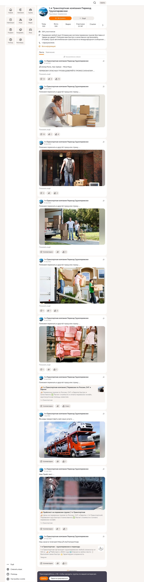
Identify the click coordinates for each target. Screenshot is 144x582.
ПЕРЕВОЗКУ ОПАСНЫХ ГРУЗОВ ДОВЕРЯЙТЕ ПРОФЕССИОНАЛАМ (66, 71)
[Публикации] (11, 21)
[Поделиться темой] (50, 79)
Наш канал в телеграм (48, 542)
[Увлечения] (20, 11)
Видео (68, 24)
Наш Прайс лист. (46, 474)
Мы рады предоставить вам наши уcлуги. (55, 419)
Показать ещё (44, 74)
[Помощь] (11, 41)
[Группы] (30, 11)
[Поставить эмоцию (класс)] (57, 79)
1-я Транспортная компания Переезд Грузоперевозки (66, 61)
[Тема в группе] (72, 65)
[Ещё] (20, 564)
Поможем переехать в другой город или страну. (58, 92)
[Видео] (30, 21)
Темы (44, 24)
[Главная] (11, 11)
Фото (56, 24)
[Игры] (30, 31)
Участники (80, 24)
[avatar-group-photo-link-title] (43, 11)
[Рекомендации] (20, 41)
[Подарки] (11, 31)
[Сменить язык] (20, 569)
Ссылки (93, 24)
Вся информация (48, 46)
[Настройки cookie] (20, 579)
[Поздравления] (20, 31)
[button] (41, 52)
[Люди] (20, 21)
